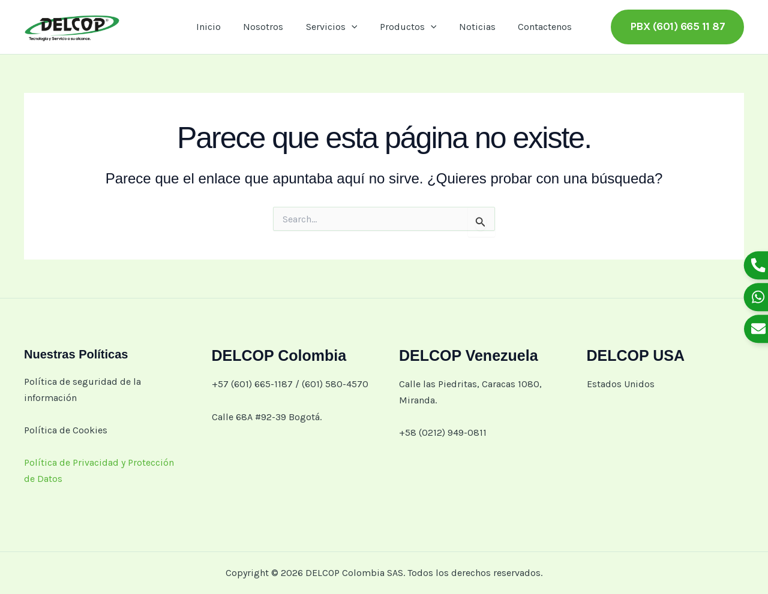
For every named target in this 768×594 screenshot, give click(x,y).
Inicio (216, 26)
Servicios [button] (333, 27)
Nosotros (268, 26)
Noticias (472, 26)
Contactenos (537, 26)
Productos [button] (406, 27)
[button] (353, 27)
